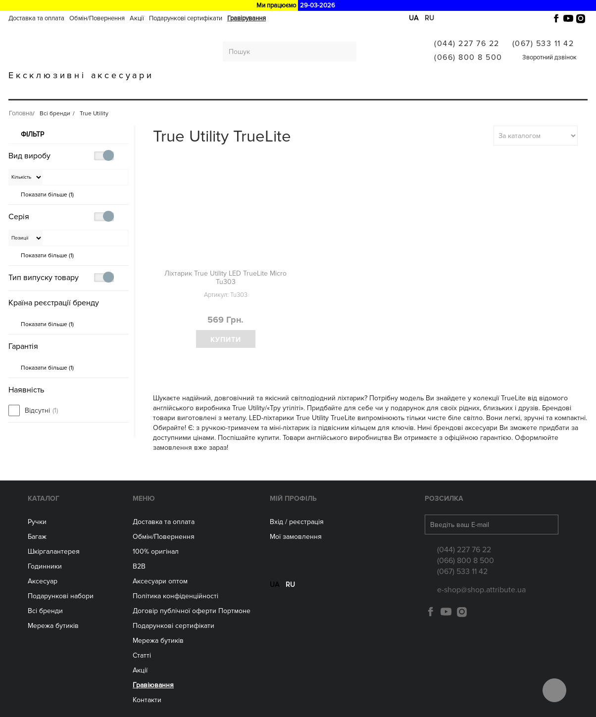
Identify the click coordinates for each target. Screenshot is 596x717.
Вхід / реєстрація (297, 522)
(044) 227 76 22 (466, 43)
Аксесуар (42, 581)
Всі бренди (399, 90)
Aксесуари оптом (160, 581)
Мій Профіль (293, 498)
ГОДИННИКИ (215, 90)
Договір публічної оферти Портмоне (191, 611)
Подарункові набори (61, 596)
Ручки (54, 90)
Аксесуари (271, 90)
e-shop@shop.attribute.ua (481, 590)
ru (429, 18)
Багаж (92, 90)
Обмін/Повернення (97, 18)
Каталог (43, 498)
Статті (142, 655)
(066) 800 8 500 (468, 57)
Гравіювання (459, 90)
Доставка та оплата (36, 18)
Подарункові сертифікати (185, 18)
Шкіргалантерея (149, 90)
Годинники (45, 566)
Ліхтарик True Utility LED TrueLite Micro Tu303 (225, 277)
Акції (137, 18)
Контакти (147, 700)
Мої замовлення (296, 536)
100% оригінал (156, 551)
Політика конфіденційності (175, 596)
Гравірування (246, 18)
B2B (139, 566)
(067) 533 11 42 (543, 43)
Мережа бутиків (335, 90)
